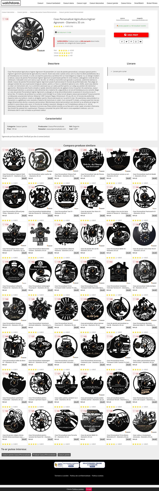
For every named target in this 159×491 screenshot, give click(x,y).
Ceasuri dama (68, 3)
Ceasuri (40, 3)
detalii (24, 178)
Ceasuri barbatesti (53, 3)
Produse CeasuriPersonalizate (44, 455)
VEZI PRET (131, 34)
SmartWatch (139, 3)
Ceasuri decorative (97, 3)
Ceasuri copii (82, 3)
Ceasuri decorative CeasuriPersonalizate (43, 12)
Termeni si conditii (62, 476)
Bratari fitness (152, 3)
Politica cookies (97, 476)
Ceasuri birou (126, 3)
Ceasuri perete (112, 3)
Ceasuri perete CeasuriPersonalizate (71, 12)
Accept (88, 489)
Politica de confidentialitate (80, 476)
